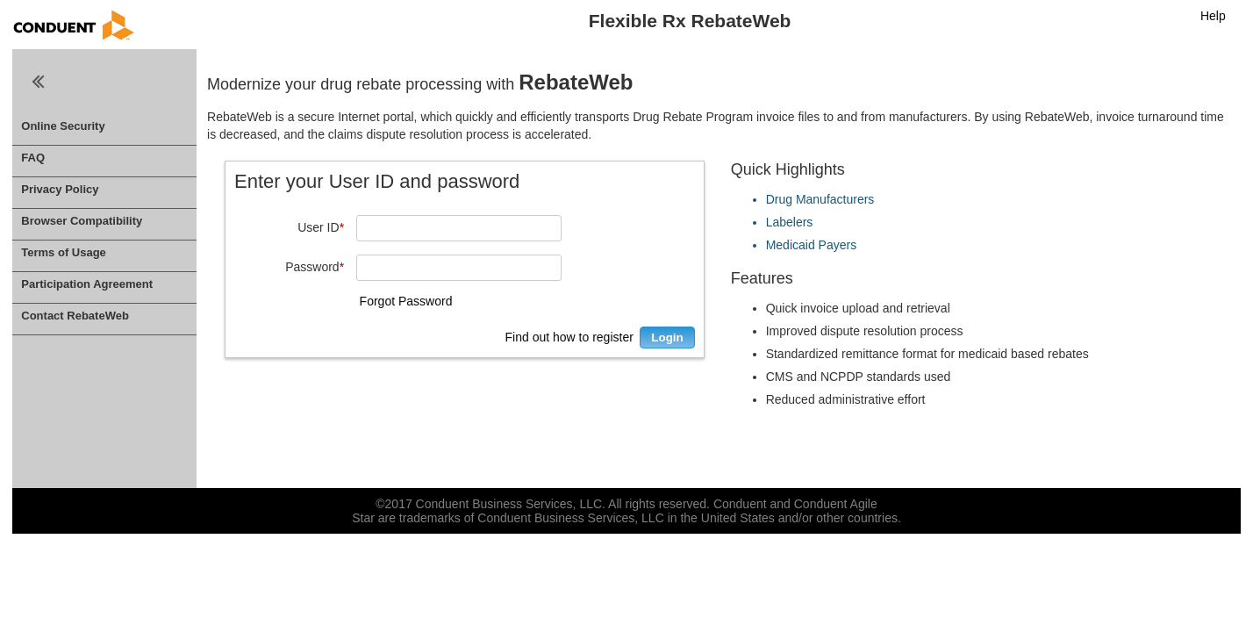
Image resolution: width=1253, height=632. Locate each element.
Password (314, 267)
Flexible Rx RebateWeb (690, 21)
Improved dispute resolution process (864, 331)
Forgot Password (406, 301)
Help (1213, 16)
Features (762, 278)
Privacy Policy (59, 189)
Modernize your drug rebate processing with (420, 82)
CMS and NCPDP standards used (858, 377)
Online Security (62, 126)
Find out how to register (569, 337)
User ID (320, 227)
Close (38, 82)
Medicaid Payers (811, 245)
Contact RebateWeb (75, 315)
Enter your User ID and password (376, 181)
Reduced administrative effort (846, 399)
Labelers (789, 222)
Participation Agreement (87, 284)
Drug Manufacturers (820, 199)
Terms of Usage (63, 252)
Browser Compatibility (81, 220)
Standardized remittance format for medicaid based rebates (927, 354)
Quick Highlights (788, 169)
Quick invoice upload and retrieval (858, 308)
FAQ (33, 157)
